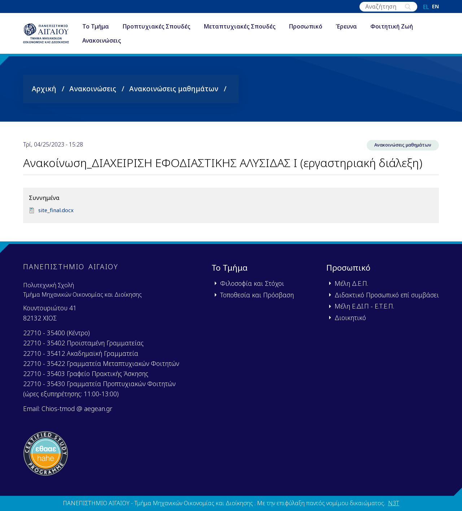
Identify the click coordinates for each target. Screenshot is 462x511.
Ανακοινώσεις (116, 41)
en (435, 6)
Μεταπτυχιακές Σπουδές (254, 27)
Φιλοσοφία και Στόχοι (252, 283)
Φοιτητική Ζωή (406, 27)
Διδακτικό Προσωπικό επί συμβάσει (387, 295)
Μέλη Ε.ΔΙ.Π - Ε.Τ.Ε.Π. (364, 306)
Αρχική (44, 88)
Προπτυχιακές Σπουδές (171, 27)
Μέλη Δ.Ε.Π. (351, 283)
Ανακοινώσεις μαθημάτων (173, 88)
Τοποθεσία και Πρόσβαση (257, 295)
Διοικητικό (350, 317)
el (426, 7)
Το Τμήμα (110, 27)
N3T (393, 503)
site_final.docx (57, 211)
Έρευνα (361, 27)
